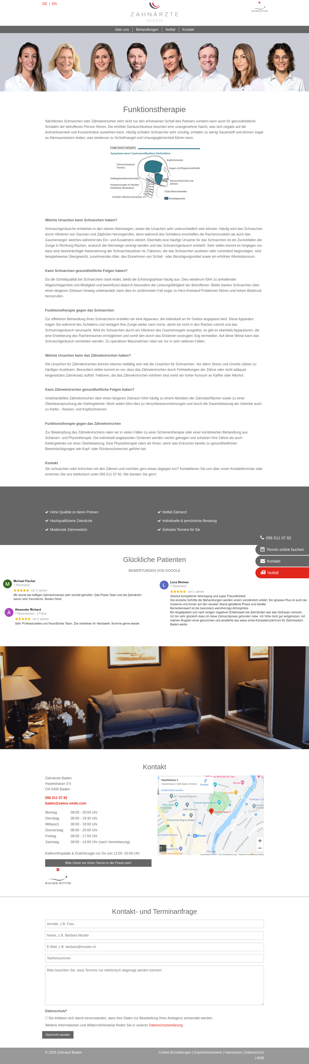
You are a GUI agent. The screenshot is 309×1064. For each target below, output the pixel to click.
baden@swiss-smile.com (65, 803)
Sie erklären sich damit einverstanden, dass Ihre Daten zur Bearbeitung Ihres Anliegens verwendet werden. (129, 1018)
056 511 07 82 (56, 798)
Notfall (170, 30)
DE (44, 4)
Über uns (122, 30)
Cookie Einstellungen (175, 1052)
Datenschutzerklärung (166, 1025)
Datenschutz (56, 1011)
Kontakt (188, 30)
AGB (260, 1058)
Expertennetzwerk (208, 1052)
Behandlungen (147, 30)
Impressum (233, 1052)
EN (54, 4)
